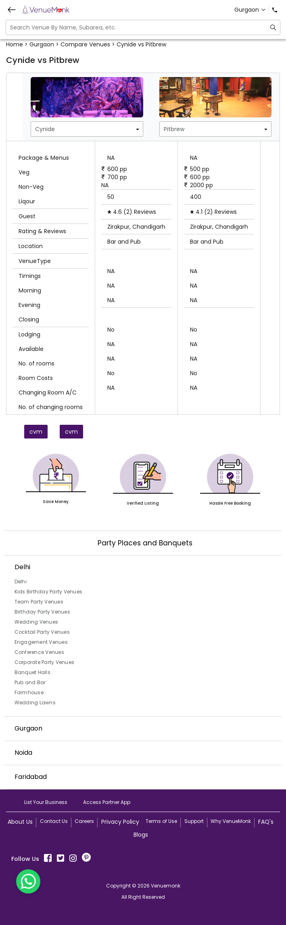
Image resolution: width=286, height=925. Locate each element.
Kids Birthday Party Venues (49, 591)
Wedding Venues (36, 621)
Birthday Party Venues (42, 611)
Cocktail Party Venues (42, 631)
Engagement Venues (41, 642)
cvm (35, 432)
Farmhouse (29, 692)
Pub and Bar (30, 682)
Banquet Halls (32, 672)
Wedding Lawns (35, 702)
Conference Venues (39, 652)
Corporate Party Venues (45, 662)
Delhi (21, 581)
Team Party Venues (39, 601)
